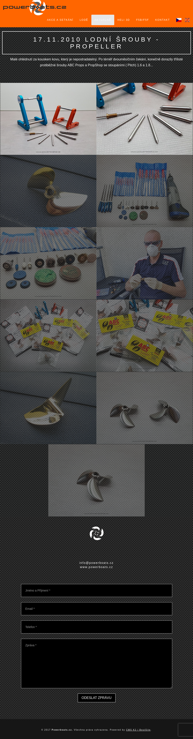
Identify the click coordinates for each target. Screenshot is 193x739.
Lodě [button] (84, 19)
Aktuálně (103, 19)
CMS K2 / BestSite (138, 730)
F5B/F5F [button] (142, 19)
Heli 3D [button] (123, 19)
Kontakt (162, 19)
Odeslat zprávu (96, 698)
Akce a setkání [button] (60, 19)
